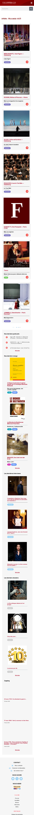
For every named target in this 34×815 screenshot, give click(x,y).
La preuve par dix (12, 668)
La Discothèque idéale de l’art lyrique (15, 604)
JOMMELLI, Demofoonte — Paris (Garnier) (14, 313)
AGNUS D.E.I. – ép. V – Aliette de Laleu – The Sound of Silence (20, 342)
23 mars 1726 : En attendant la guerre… (15, 699)
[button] (31, 2)
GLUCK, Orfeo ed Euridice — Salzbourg (13, 140)
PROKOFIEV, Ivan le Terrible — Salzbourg (14, 183)
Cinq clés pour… (11, 636)
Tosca (6, 270)
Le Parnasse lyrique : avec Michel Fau (19, 348)
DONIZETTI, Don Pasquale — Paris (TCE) (15, 227)
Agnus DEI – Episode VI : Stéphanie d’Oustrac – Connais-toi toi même (19, 337)
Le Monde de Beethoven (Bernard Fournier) (15, 422)
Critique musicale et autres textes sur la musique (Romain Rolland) (17, 384)
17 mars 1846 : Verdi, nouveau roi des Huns (16, 720)
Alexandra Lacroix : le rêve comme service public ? (17, 564)
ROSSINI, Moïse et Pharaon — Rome (16, 97)
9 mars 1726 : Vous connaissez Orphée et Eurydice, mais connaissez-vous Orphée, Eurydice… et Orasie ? (16, 743)
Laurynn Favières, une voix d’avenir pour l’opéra (17, 532)
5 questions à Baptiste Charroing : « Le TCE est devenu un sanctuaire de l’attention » (17, 499)
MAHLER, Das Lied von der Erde (16, 458)
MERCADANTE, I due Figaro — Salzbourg (14, 54)
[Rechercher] (31, 9)
